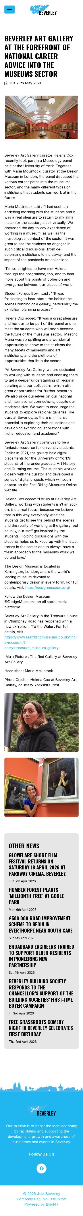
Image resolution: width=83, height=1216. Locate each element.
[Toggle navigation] (9, 10)
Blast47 (52, 1204)
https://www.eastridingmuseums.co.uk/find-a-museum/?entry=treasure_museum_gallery (40, 642)
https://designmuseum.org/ (47, 587)
